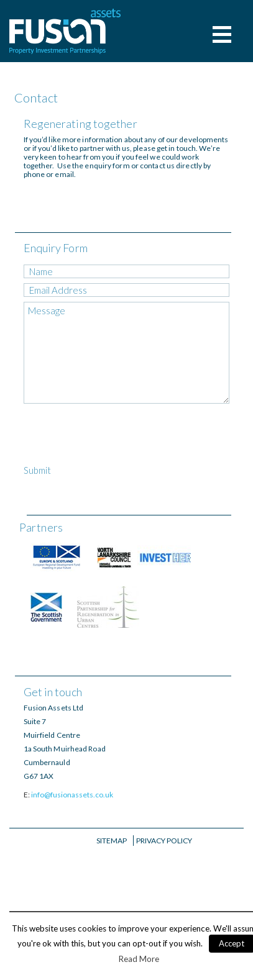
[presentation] (118, 436)
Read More (139, 959)
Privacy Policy (164, 840)
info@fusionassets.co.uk (72, 794)
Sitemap (111, 840)
